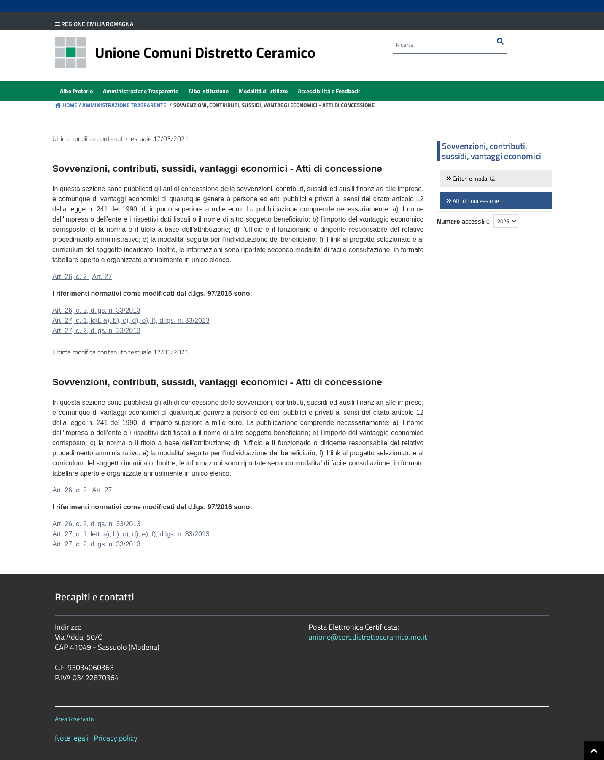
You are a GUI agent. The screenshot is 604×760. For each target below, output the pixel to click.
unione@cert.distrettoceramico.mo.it (367, 637)
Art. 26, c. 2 (70, 276)
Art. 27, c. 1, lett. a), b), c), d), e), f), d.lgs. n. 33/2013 (131, 320)
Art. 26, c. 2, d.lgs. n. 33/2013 (96, 310)
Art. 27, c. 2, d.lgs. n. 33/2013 (96, 330)
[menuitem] (76, 91)
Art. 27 (102, 276)
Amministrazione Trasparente (123, 105)
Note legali (72, 738)
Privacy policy (116, 738)
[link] (496, 178)
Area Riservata (74, 719)
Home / (68, 105)
